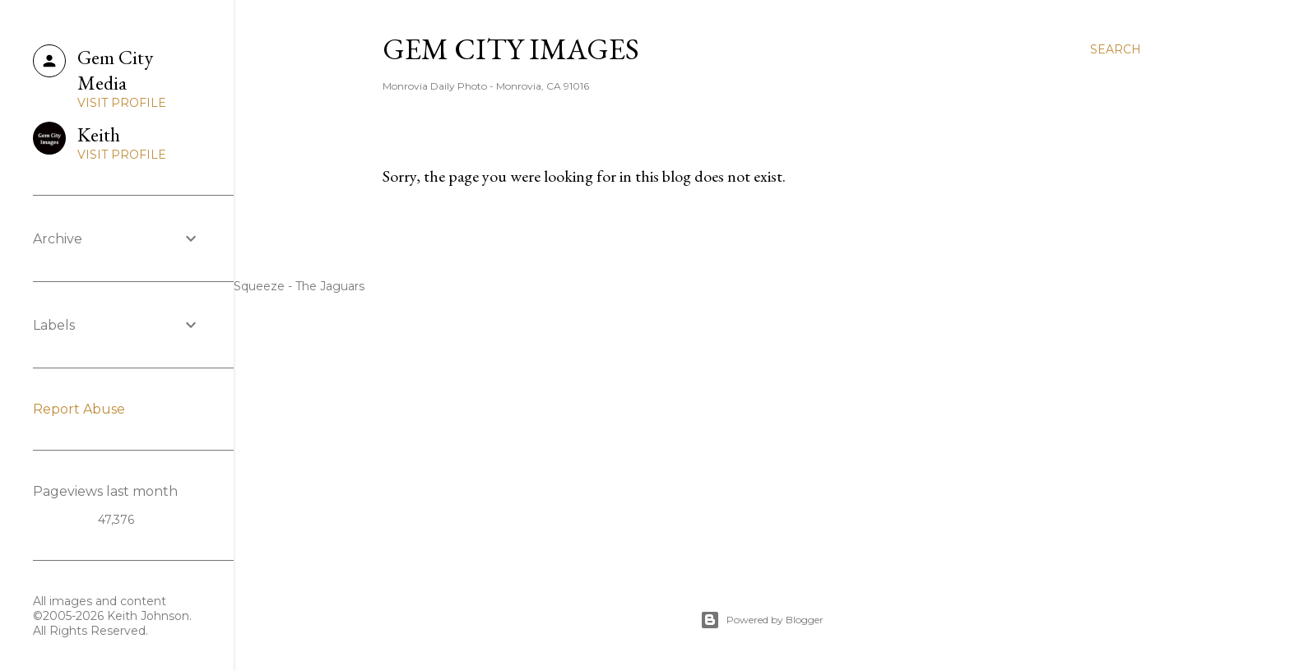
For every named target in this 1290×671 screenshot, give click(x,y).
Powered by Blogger (762, 620)
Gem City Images (511, 49)
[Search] (1115, 49)
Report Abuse (79, 409)
